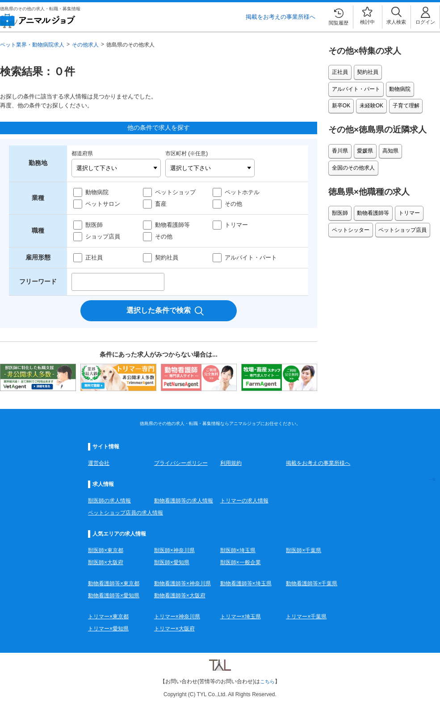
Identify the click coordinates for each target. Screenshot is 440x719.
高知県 (386, 145)
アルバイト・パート (251, 257)
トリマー (236, 224)
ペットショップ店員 (400, 219)
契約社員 (166, 257)
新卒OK (369, 87)
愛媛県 (363, 145)
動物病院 (97, 192)
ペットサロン (102, 203)
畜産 (161, 203)
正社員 (94, 257)
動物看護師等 (172, 224)
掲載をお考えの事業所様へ (280, 16)
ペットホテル (242, 192)
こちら (268, 681)
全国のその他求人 (352, 160)
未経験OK (398, 87)
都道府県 (82, 153)
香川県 (339, 145)
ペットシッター (350, 219)
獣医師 (94, 224)
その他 (233, 203)
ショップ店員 (102, 236)
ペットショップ (175, 192)
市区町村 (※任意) (186, 153)
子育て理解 (344, 102)
